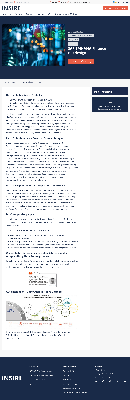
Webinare (33, 384)
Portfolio (19, 13)
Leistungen (8, 13)
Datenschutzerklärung (71, 384)
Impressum (67, 380)
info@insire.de (9, 2)
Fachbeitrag (73, 44)
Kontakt (66, 14)
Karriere (58, 14)
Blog (13, 82)
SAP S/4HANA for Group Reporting (43, 375)
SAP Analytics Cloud (37, 380)
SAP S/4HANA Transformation (41, 371)
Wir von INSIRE (68, 371)
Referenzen (30, 14)
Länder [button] (76, 13)
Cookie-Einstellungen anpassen (75, 392)
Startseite (6, 82)
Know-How (41, 13)
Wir (50, 13)
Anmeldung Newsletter (71, 388)
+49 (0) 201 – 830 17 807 (23, 2)
